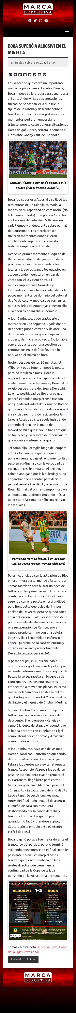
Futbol (31, 959)
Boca (53, 947)
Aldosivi (43, 947)
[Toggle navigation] (67, 33)
